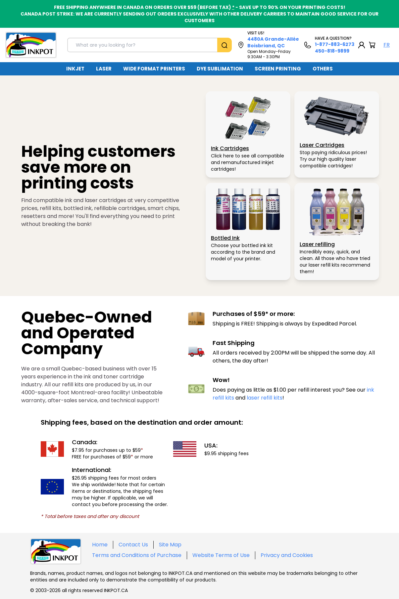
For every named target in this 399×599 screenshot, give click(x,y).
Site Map (170, 544)
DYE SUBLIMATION (220, 68)
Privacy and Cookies (287, 555)
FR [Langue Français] (386, 45)
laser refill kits (264, 398)
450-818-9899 (332, 51)
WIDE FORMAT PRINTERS (154, 68)
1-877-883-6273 (334, 44)
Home (100, 544)
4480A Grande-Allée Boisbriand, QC (273, 42)
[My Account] (361, 45)
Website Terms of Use (221, 555)
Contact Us (133, 544)
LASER (104, 68)
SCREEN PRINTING (278, 68)
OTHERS (323, 68)
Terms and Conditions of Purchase (136, 555)
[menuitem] (75, 68)
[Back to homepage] (31, 45)
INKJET (75, 68)
